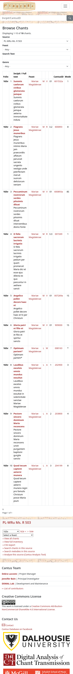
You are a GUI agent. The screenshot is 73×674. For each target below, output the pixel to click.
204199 (58, 465)
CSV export (9, 544)
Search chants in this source (18, 548)
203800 (58, 413)
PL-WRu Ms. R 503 (17, 522)
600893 (58, 126)
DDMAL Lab (8, 583)
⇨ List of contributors (12, 588)
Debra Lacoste (9, 573)
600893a (58, 191)
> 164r (30, 531)
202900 (58, 364)
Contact (7, 625)
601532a (58, 81)
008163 (58, 348)
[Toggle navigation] (65, 6)
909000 (58, 325)
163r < (23, 531)
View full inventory (13, 541)
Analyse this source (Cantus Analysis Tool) (25, 554)
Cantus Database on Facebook (17, 629)
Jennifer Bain (9, 578)
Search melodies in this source (19, 551)
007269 (58, 234)
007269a (58, 295)
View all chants (11, 538)
